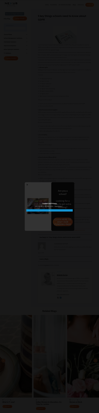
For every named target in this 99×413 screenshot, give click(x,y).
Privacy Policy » (58, 206)
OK (49, 210)
